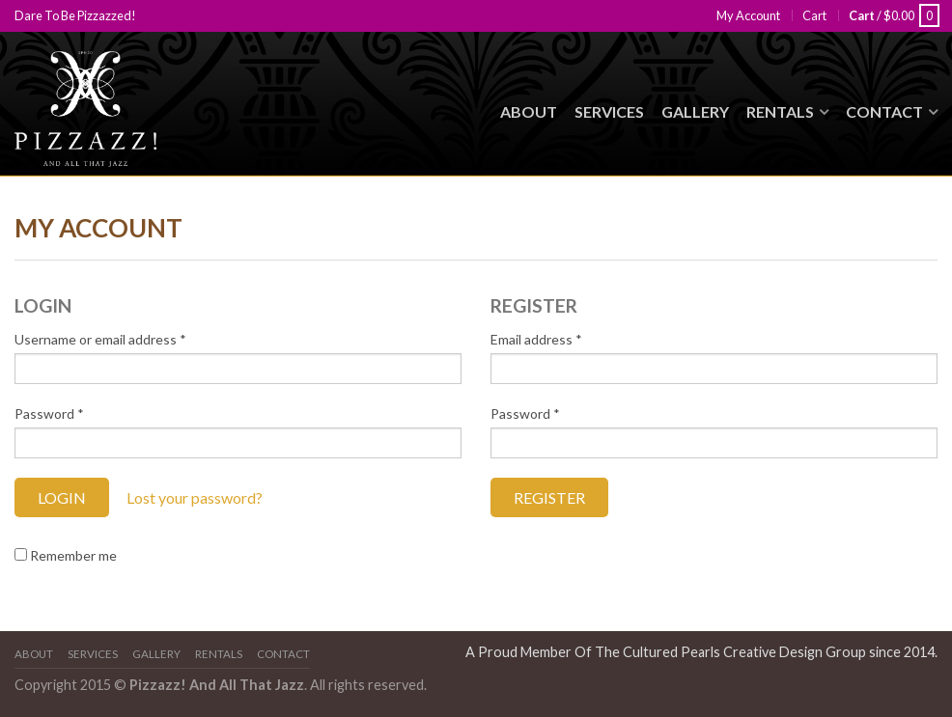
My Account (748, 15)
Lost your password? (194, 497)
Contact (884, 111)
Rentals (780, 111)
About (528, 111)
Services (609, 111)
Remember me (65, 555)
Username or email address (100, 339)
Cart (814, 15)
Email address (536, 339)
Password (49, 413)
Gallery (695, 111)
